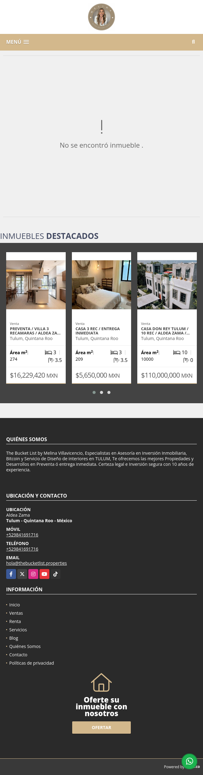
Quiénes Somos (25, 646)
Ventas (16, 613)
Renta (15, 621)
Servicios (18, 630)
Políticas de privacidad (31, 663)
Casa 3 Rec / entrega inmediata (98, 330)
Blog (13, 638)
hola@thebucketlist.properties (36, 563)
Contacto (18, 655)
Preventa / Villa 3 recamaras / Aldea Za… (35, 330)
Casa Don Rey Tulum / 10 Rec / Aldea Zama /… (165, 330)
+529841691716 (22, 535)
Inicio (14, 605)
